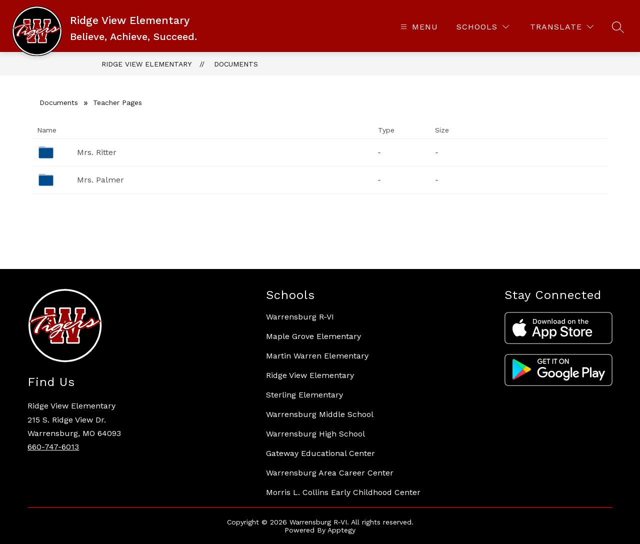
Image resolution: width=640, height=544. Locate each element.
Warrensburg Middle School (320, 414)
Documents (236, 64)
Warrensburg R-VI (300, 317)
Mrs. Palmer (100, 179)
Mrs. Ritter (96, 152)
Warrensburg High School (315, 433)
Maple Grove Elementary (313, 336)
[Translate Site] (562, 26)
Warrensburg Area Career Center (330, 473)
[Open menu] (418, 26)
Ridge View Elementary (147, 64)
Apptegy (342, 530)
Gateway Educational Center (320, 453)
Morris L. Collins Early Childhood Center (343, 492)
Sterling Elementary (304, 395)
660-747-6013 (53, 447)
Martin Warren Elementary (317, 355)
